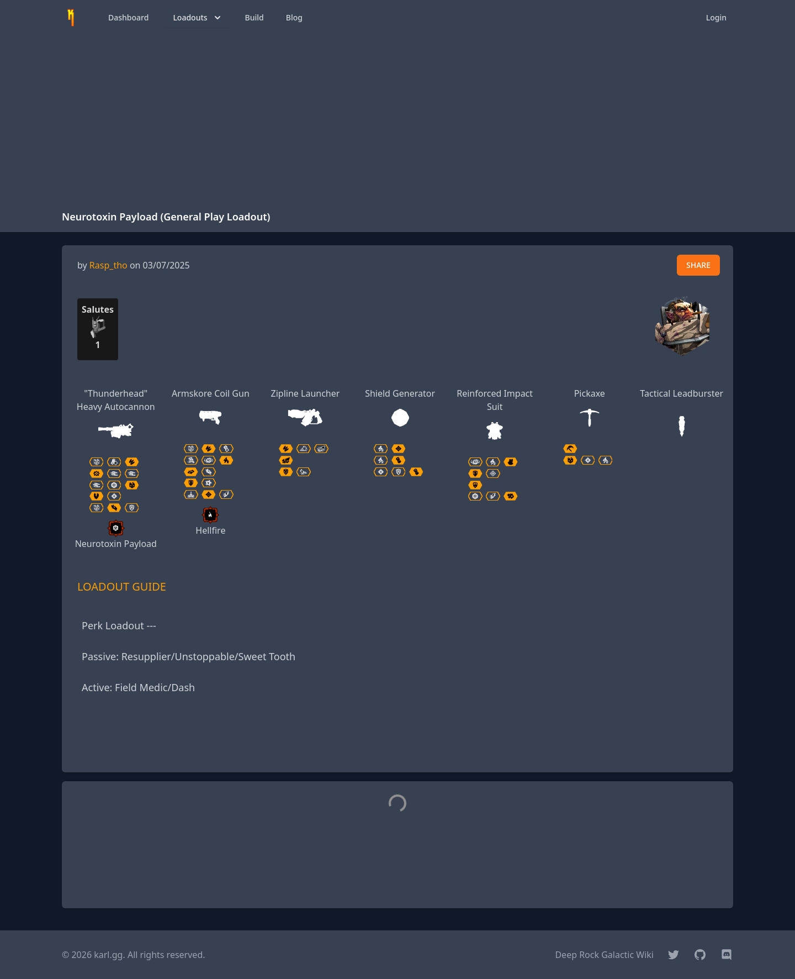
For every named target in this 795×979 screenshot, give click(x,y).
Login (716, 17)
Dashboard (128, 17)
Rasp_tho (108, 265)
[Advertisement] (397, 118)
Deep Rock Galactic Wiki (604, 955)
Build (254, 17)
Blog (294, 17)
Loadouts (197, 17)
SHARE (698, 265)
